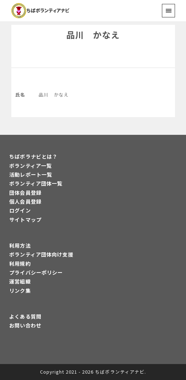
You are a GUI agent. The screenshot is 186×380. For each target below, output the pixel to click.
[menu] (168, 10)
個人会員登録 (25, 201)
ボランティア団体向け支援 (41, 254)
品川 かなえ (93, 34)
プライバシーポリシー (36, 272)
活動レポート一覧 (30, 174)
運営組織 (19, 281)
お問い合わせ (25, 325)
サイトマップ (25, 219)
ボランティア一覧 (30, 165)
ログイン (19, 210)
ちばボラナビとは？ (33, 156)
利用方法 (19, 245)
